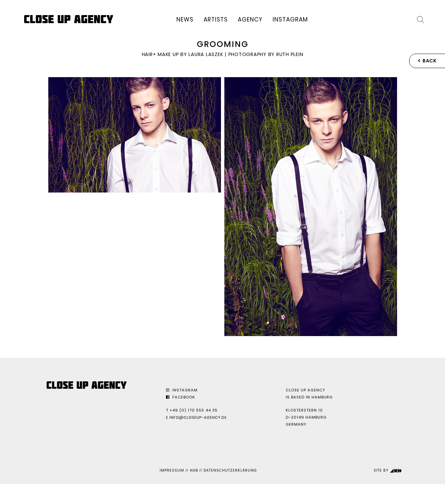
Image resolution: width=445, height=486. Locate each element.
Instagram (290, 19)
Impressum (172, 470)
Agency (250, 19)
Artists (216, 19)
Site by (388, 470)
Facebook (180, 397)
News (184, 19)
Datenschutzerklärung (230, 470)
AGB (194, 470)
